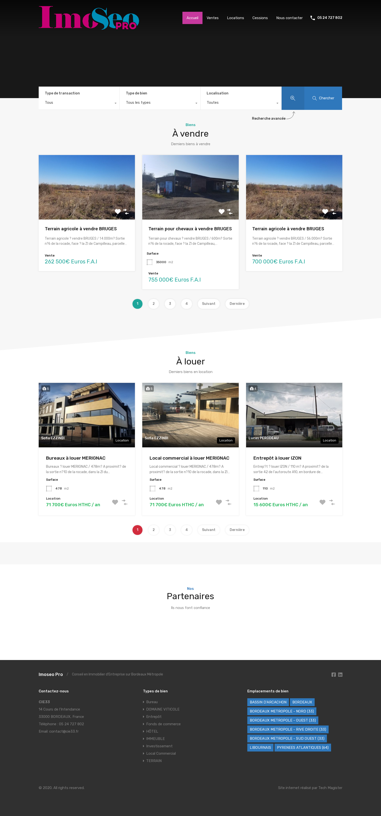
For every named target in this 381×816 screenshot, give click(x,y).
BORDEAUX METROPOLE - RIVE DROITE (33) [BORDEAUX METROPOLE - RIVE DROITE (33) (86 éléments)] (288, 729)
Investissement (159, 746)
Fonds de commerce (163, 724)
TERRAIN (154, 761)
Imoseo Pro (51, 674)
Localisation (217, 93)
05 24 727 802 (329, 18)
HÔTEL (152, 731)
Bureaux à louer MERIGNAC (76, 458)
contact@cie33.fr (64, 731)
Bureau (152, 702)
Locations (235, 18)
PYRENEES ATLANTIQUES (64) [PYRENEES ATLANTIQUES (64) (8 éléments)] (303, 747)
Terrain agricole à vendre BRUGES (81, 229)
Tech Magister (330, 788)
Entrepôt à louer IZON (277, 458)
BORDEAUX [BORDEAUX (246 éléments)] (302, 702)
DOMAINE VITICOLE (162, 709)
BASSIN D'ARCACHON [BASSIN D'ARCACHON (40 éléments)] (268, 702)
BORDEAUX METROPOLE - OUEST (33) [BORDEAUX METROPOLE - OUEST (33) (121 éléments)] (283, 720)
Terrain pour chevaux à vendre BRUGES (190, 229)
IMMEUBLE (155, 739)
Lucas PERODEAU (264, 438)
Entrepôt (154, 716)
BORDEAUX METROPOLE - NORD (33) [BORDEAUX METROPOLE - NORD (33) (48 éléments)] (282, 711)
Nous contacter (289, 18)
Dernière (237, 304)
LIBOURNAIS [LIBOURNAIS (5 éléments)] (260, 747)
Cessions (260, 18)
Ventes (213, 18)
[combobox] (79, 104)
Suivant (208, 304)
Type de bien (136, 93)
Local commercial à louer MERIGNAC (189, 458)
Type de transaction (62, 93)
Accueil (192, 18)
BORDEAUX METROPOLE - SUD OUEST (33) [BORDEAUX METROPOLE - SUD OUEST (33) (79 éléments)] (287, 738)
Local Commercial (161, 753)
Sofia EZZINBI (53, 438)
